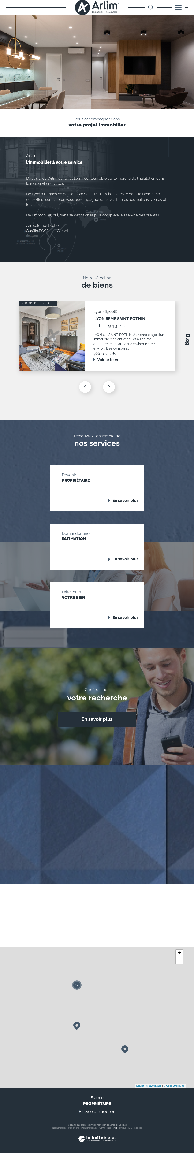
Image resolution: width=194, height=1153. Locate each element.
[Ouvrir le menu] (178, 7)
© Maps (154, 1085)
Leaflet (140, 1085)
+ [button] (179, 953)
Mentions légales (89, 1128)
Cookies (138, 1128)
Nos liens (111, 1128)
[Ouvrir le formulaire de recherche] (151, 7)
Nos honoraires (59, 1128)
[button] (109, 387)
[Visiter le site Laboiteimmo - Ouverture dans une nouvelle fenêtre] (97, 1143)
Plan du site (73, 1128)
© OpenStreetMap (174, 1085)
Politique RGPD (125, 1128)
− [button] (179, 960)
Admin (102, 1128)
